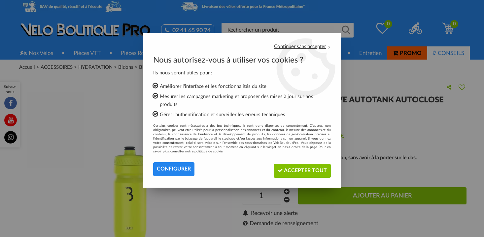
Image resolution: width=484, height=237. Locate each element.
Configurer (174, 169)
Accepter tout (301, 169)
